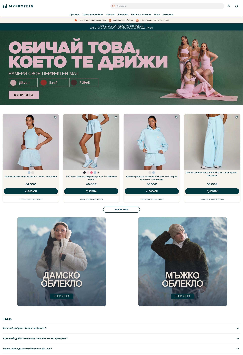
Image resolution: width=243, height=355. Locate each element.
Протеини (74, 15)
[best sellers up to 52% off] (121, 67)
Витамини (123, 15)
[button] (29, 172)
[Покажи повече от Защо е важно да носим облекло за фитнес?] (121, 349)
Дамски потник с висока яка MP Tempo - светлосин (31, 176)
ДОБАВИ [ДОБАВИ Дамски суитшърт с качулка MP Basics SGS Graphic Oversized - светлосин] (152, 191)
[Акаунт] (229, 6)
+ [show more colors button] (98, 172)
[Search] (113, 6)
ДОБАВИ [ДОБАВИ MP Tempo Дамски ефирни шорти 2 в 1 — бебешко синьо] (91, 191)
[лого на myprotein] (18, 6)
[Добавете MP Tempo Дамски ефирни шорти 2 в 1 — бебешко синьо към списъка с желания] (115, 117)
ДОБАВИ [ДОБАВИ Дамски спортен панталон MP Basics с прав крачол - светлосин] (212, 191)
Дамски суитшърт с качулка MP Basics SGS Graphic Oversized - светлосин (151, 178)
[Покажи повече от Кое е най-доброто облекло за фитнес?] (121, 328)
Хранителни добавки (92, 15)
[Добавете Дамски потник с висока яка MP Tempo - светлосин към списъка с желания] (55, 117)
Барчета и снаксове (141, 15)
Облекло (110, 15)
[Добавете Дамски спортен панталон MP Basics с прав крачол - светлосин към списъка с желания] (236, 117)
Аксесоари (168, 15)
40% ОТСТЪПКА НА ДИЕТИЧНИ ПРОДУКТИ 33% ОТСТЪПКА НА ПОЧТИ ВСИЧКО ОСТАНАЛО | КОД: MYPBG (121, 27)
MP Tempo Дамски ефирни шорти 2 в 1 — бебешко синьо (91, 178)
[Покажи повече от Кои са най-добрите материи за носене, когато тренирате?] (121, 338)
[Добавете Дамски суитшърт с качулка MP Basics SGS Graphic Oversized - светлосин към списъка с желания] (176, 117)
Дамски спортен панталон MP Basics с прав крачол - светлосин (212, 174)
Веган (157, 15)
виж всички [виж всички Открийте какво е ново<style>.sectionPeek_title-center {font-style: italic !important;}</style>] (121, 209)
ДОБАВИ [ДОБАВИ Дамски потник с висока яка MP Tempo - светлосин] (31, 191)
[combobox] (167, 6)
